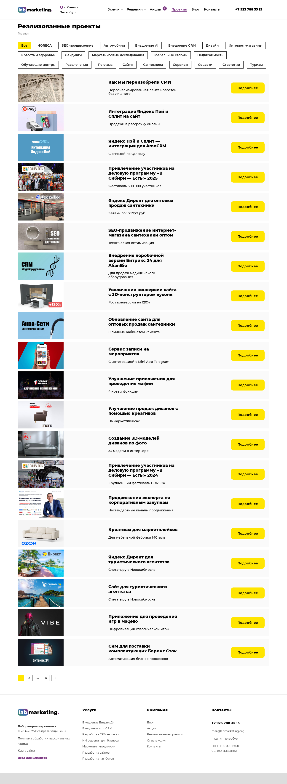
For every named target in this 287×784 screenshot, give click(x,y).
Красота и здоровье (84, 55)
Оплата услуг (156, 751)
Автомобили (117, 45)
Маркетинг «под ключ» (98, 757)
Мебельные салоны (221, 55)
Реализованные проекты (164, 745)
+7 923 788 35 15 (226, 734)
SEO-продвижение (79, 45)
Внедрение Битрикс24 (98, 733)
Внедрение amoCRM (97, 739)
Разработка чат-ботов (98, 769)
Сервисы (222, 66)
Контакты (154, 757)
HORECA (45, 45)
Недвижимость (34, 66)
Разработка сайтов (96, 763)
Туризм (56, 75)
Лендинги (120, 55)
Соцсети (247, 66)
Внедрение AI (150, 45)
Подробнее (247, 99)
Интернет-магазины (38, 55)
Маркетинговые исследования (167, 55)
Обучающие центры (75, 66)
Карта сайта (26, 761)
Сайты (167, 66)
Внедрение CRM (187, 45)
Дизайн (218, 45)
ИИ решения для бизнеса (100, 751)
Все (24, 45)
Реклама (144, 66)
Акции (151, 739)
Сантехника (193, 66)
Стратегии (30, 75)
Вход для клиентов (32, 769)
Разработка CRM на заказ (100, 745)
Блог (150, 733)
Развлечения (114, 66)
